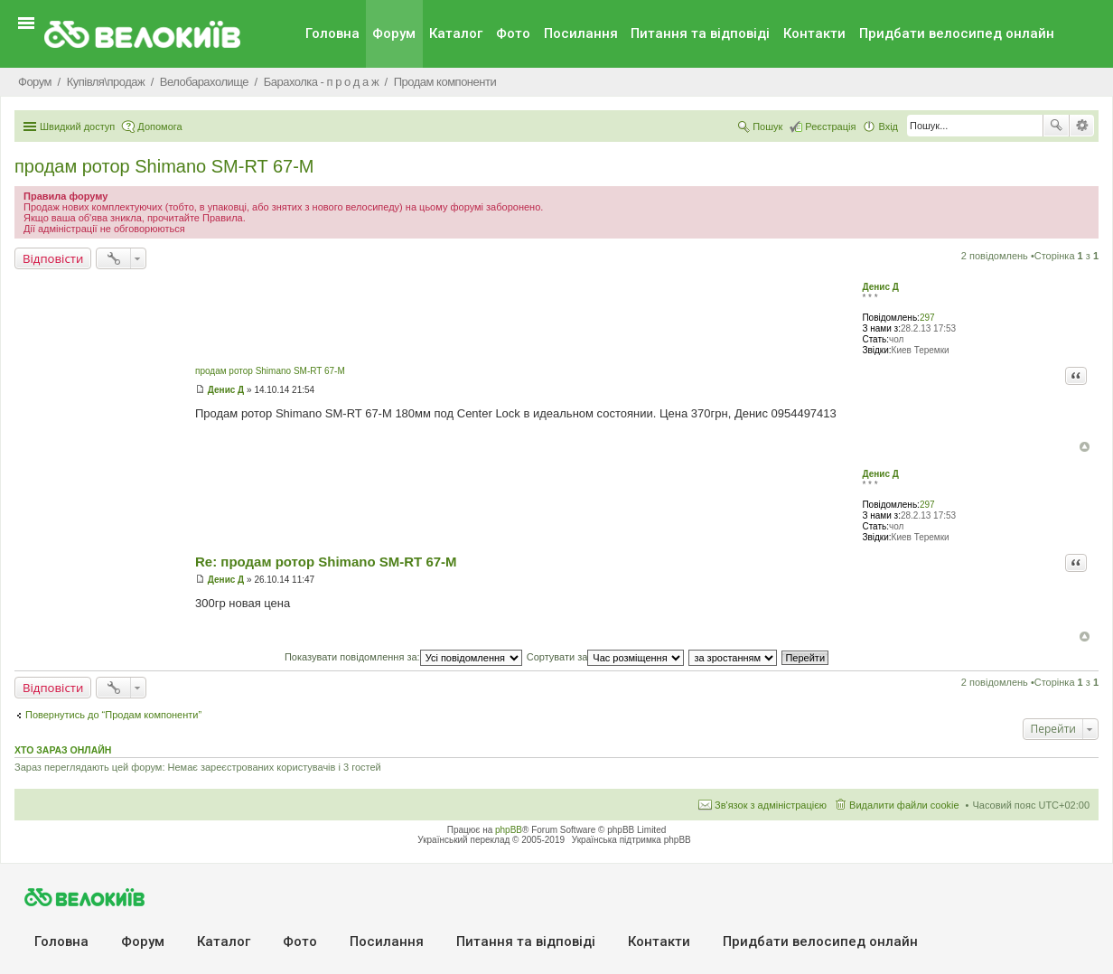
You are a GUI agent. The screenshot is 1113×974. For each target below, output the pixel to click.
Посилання (581, 33)
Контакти (814, 33)
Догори (1085, 447)
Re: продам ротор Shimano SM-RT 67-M (326, 561)
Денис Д (880, 287)
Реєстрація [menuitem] (830, 126)
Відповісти (53, 258)
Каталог (455, 33)
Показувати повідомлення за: (403, 656)
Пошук (1056, 125)
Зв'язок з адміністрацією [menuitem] (771, 805)
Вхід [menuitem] (888, 126)
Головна (332, 33)
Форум (394, 33)
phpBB (508, 830)
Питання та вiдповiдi (700, 33)
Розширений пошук (1082, 125)
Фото (513, 33)
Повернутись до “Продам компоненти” (113, 714)
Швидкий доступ (77, 126)
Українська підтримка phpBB (631, 840)
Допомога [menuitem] (159, 126)
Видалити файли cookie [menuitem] (904, 805)
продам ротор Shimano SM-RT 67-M (164, 166)
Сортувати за (606, 656)
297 (927, 318)
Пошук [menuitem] (767, 126)
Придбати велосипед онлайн (956, 33)
